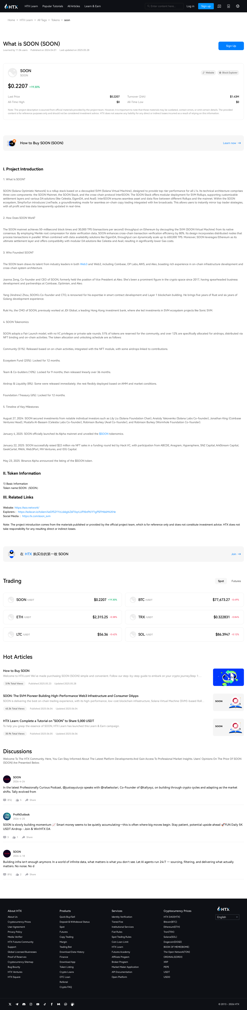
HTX (28, 554)
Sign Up (231, 45)
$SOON (103, 433)
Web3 (83, 264)
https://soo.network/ (27, 507)
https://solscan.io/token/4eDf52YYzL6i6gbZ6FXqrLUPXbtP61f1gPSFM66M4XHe (67, 511)
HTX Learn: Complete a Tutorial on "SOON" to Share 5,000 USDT (48, 721)
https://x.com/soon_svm (36, 516)
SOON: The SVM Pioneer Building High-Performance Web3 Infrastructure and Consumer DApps (70, 696)
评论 (9, 800)
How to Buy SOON (16, 671)
